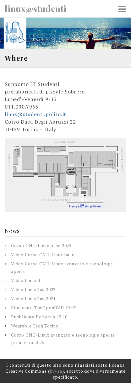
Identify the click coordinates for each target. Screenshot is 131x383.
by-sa (56, 371)
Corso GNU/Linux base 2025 (41, 245)
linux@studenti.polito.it (35, 114)
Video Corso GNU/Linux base (42, 255)
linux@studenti (36, 9)
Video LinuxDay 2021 (33, 298)
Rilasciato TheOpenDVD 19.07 (43, 308)
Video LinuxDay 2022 (33, 289)
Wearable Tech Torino (35, 326)
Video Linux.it (26, 280)
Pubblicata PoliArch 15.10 (39, 317)
